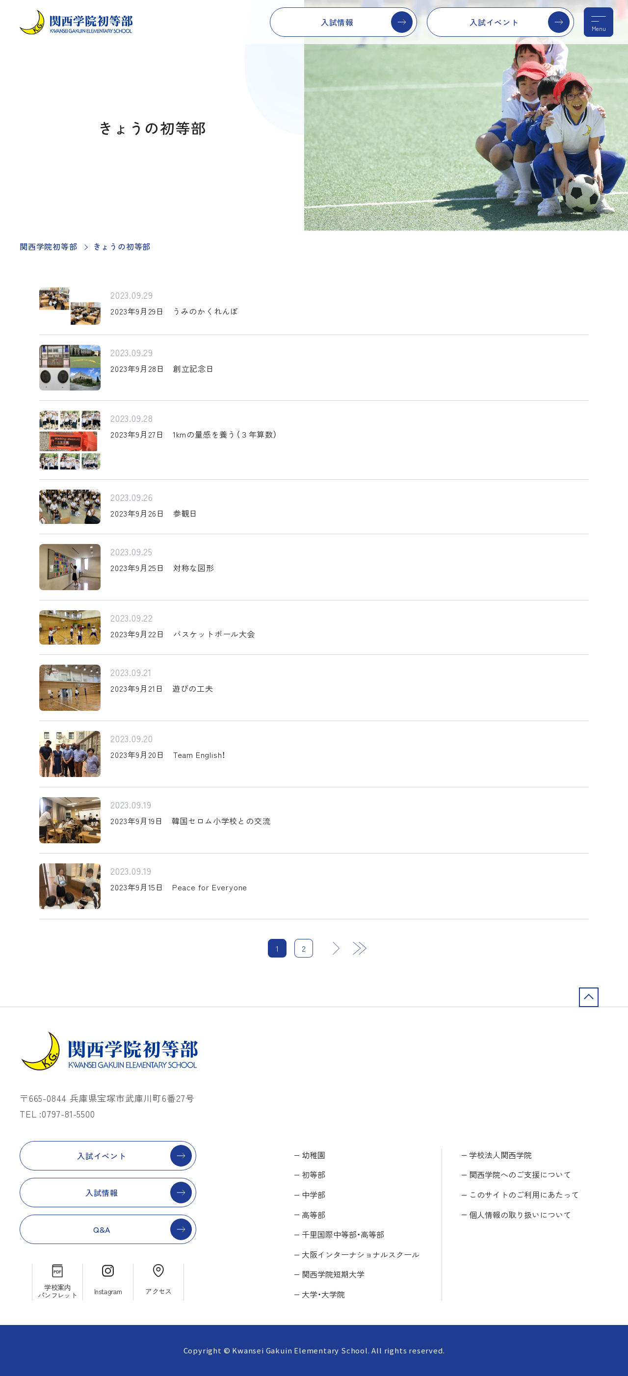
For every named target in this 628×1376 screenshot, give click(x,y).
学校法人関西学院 (500, 1155)
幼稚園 (313, 1155)
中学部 (313, 1194)
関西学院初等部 (49, 246)
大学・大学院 (323, 1294)
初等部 (313, 1174)
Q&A (101, 1229)
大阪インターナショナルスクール (360, 1254)
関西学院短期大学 (333, 1274)
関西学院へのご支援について (520, 1174)
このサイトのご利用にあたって (524, 1194)
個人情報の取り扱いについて (520, 1214)
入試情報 (337, 22)
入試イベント (494, 22)
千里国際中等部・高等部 (343, 1234)
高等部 (313, 1214)
